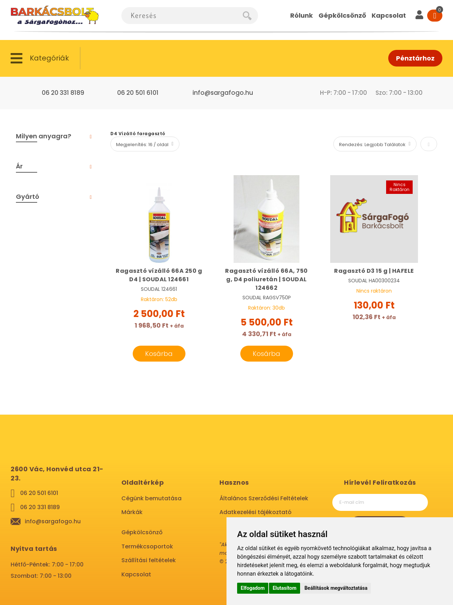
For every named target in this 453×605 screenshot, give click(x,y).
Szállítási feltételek (148, 560)
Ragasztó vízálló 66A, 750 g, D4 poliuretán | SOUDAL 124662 (266, 279)
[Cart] (434, 16)
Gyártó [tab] (27, 196)
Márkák (132, 512)
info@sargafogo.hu (223, 92)
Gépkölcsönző (141, 532)
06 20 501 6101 (138, 92)
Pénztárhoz (415, 58)
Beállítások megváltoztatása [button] (335, 588)
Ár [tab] (19, 166)
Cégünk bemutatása (151, 498)
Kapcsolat (136, 574)
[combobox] (182, 15)
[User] (419, 15)
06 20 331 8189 (63, 92)
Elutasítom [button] (284, 588)
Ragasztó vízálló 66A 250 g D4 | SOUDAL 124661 (159, 275)
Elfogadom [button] (253, 588)
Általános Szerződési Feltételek (263, 498)
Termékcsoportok (147, 546)
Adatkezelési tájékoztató (255, 512)
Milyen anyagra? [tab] (43, 136)
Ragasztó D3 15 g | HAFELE (374, 271)
